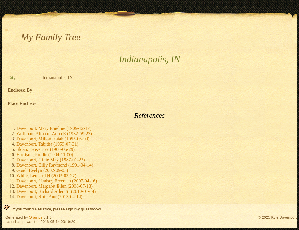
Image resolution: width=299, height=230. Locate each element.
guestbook (90, 209)
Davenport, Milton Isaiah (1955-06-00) (53, 138)
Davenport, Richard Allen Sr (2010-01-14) (56, 191)
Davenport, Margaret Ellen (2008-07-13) (54, 186)
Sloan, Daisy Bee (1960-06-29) (45, 149)
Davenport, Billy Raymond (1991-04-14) (54, 165)
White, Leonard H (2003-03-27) (46, 175)
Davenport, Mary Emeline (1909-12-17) (53, 128)
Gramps (35, 217)
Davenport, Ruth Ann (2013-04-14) (49, 196)
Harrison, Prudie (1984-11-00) (44, 154)
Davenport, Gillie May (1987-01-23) (50, 159)
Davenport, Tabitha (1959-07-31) (47, 144)
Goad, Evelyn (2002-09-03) (42, 170)
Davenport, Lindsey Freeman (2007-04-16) (56, 180)
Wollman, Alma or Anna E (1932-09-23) (54, 133)
